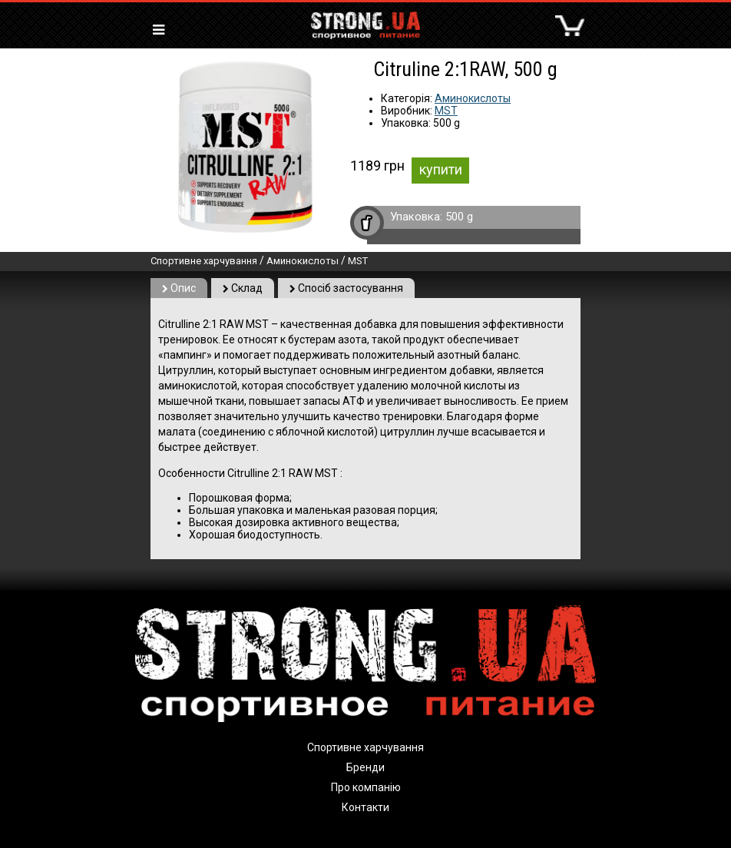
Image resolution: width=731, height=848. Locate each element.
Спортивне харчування (203, 261)
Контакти (365, 807)
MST (446, 110)
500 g (459, 217)
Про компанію (366, 787)
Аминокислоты (473, 98)
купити (440, 169)
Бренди (365, 767)
